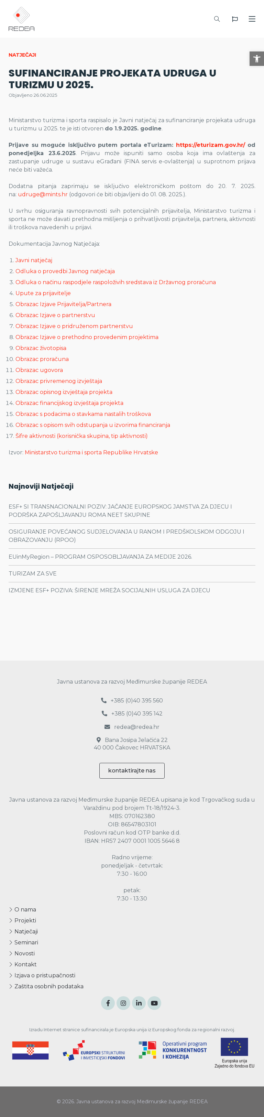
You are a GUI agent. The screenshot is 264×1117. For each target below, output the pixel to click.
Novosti (22, 953)
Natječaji (23, 931)
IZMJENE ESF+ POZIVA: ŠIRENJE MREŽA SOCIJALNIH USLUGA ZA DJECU (109, 590)
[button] (257, 58)
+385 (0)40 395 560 (132, 700)
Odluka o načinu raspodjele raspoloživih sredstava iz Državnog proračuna (115, 282)
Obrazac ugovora (39, 370)
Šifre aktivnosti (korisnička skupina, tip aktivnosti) (81, 436)
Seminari (23, 942)
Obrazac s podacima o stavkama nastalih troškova (83, 414)
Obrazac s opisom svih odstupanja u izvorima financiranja (92, 425)
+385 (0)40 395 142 (132, 713)
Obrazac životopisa (40, 348)
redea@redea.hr (132, 727)
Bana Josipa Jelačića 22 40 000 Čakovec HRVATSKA (132, 744)
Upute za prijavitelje (43, 293)
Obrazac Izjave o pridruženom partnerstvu (74, 326)
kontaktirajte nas (132, 770)
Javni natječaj (33, 260)
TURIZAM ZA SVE (33, 573)
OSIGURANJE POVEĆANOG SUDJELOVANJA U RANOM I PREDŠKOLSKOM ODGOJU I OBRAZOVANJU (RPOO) (126, 535)
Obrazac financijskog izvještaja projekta (69, 403)
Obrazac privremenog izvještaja (58, 381)
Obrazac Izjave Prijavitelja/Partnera (63, 304)
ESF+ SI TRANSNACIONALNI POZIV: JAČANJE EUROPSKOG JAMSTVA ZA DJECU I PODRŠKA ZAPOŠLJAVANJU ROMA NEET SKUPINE (120, 510)
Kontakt (23, 964)
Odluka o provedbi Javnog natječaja (65, 271)
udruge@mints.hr (43, 194)
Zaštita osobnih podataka (46, 986)
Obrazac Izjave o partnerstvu (55, 315)
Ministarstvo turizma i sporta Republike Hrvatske (91, 452)
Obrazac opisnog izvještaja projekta (63, 392)
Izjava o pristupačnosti (42, 975)
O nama (22, 909)
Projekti (22, 920)
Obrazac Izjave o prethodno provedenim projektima (86, 337)
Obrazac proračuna (42, 359)
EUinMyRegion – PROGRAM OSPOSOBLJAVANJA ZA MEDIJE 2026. (100, 557)
